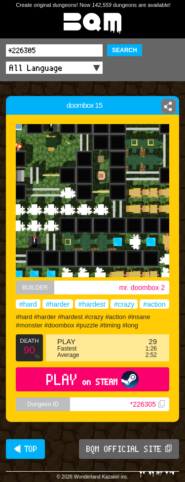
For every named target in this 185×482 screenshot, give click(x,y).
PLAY (92, 379)
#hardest (91, 304)
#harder (58, 304)
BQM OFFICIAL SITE (129, 449)
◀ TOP (25, 449)
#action (154, 304)
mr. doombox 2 (142, 287)
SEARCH (124, 50)
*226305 (147, 404)
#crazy (124, 304)
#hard (28, 304)
